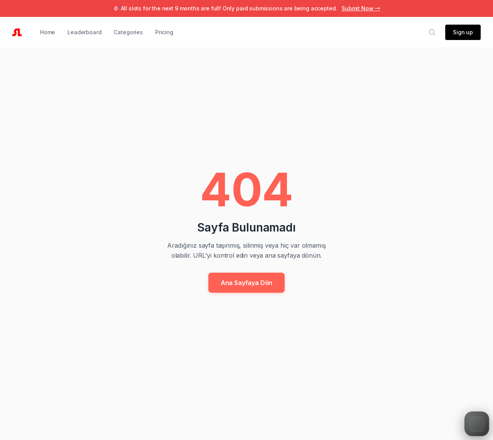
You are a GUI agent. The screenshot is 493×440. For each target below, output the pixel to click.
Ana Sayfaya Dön (247, 283)
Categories (128, 32)
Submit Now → (361, 8)
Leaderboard (84, 32)
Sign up (463, 32)
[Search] (432, 32)
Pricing (164, 32)
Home (47, 32)
